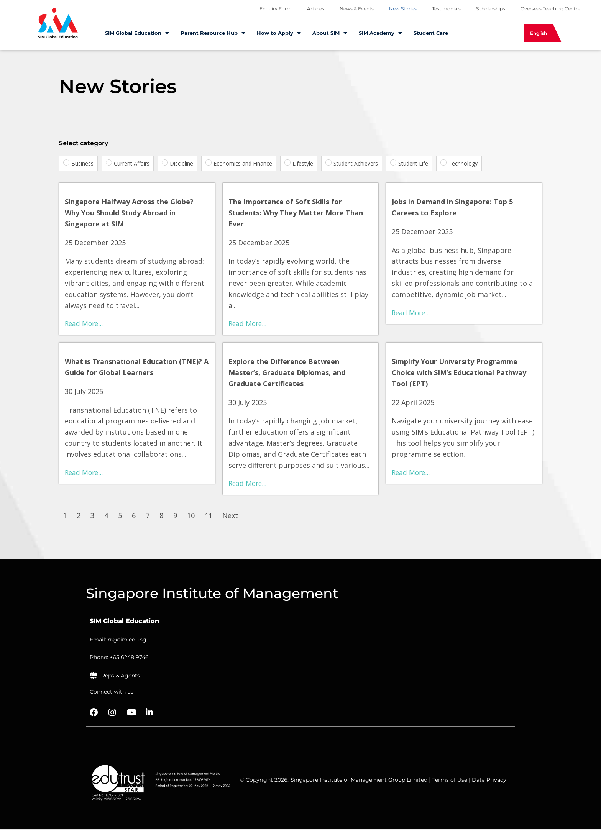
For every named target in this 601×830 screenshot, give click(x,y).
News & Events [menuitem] (357, 8)
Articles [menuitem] (315, 8)
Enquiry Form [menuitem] (275, 8)
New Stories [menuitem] (403, 8)
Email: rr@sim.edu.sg (118, 640)
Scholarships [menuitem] (490, 8)
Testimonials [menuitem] (446, 8)
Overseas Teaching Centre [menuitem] (550, 8)
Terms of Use (449, 780)
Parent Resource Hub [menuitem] (213, 33)
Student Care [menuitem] (431, 33)
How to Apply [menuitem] (279, 33)
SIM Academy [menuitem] (380, 33)
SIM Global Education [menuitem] (137, 33)
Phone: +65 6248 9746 (119, 657)
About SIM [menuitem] (329, 33)
